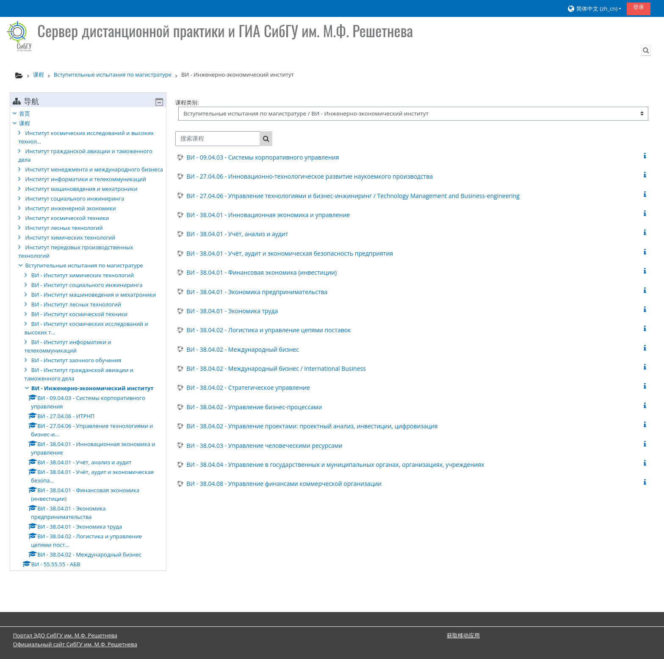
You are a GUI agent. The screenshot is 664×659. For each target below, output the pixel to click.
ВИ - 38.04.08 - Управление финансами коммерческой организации (284, 484)
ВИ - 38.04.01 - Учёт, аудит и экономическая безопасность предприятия (289, 253)
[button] (593, 9)
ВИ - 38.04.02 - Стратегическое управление (248, 387)
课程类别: (187, 102)
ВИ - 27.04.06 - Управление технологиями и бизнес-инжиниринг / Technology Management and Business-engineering (353, 196)
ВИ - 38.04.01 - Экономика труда (232, 311)
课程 (30, 123)
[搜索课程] (217, 138)
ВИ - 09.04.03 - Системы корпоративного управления (262, 157)
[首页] (19, 36)
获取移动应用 (463, 635)
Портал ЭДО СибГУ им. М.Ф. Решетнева (65, 635)
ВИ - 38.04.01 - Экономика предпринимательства (256, 292)
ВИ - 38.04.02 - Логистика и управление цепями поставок (268, 330)
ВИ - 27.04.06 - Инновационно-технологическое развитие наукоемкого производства (309, 176)
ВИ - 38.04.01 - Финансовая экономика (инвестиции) (261, 272)
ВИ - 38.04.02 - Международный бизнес (242, 349)
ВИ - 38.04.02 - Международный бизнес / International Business (276, 368)
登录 (638, 7)
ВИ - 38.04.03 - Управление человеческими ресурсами (264, 445)
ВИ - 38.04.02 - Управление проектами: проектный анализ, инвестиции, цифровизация (311, 426)
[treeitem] (88, 351)
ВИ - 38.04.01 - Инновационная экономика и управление (268, 215)
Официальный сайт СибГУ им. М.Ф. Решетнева (75, 644)
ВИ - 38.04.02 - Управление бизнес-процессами (254, 407)
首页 (30, 113)
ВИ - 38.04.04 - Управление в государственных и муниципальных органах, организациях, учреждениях (335, 464)
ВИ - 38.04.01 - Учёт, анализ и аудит (237, 234)
